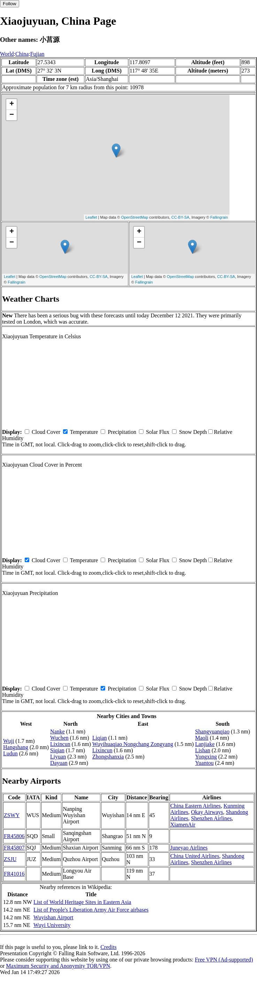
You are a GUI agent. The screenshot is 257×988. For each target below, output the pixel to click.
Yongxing (206, 757)
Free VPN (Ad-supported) (224, 960)
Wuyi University (51, 925)
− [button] (11, 115)
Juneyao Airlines (189, 848)
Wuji (8, 741)
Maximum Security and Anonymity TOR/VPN (58, 966)
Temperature (84, 432)
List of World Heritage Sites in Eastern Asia (82, 902)
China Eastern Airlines (195, 806)
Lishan (202, 750)
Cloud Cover (46, 432)
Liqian (99, 738)
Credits (108, 947)
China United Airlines (194, 856)
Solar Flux (157, 432)
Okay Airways (207, 812)
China (22, 54)
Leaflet (91, 217)
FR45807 (14, 848)
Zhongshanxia (108, 757)
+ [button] (11, 104)
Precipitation (122, 432)
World (7, 54)
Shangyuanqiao (212, 731)
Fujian (37, 54)
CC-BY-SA (180, 217)
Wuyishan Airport (53, 917)
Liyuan (58, 757)
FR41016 (14, 874)
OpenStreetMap (134, 217)
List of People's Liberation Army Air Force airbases (90, 910)
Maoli (201, 738)
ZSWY (12, 815)
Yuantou (204, 763)
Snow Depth (193, 432)
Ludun (10, 753)
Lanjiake (205, 744)
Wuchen (59, 738)
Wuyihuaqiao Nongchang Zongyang (132, 744)
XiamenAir (182, 825)
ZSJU (10, 859)
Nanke (57, 731)
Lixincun (60, 744)
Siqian (57, 750)
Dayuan (59, 763)
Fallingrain (219, 217)
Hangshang (15, 747)
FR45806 (14, 836)
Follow (9, 3)
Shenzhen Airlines (211, 818)
